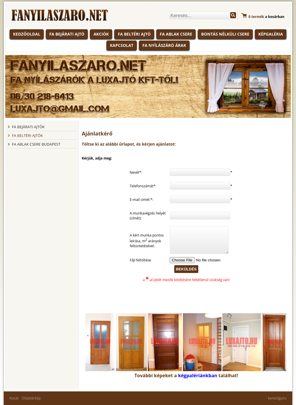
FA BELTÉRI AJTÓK (27, 135)
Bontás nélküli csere (225, 34)
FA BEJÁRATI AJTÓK (28, 126)
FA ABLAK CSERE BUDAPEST (36, 144)
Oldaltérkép (31, 398)
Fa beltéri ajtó (134, 34)
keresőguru (277, 398)
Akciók (101, 34)
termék (256, 16)
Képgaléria (270, 34)
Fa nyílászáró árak (164, 45)
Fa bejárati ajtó (66, 34)
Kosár (14, 398)
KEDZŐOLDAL (26, 34)
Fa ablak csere (176, 34)
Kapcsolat (121, 45)
